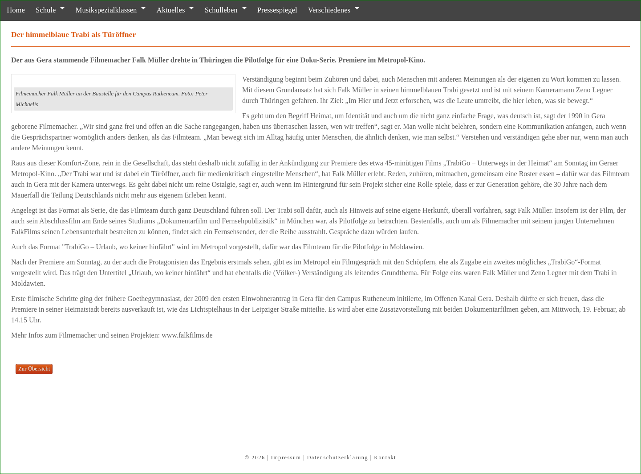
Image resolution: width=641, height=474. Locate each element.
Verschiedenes (306, 10)
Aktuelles (158, 10)
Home (13, 10)
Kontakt (385, 457)
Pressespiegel (258, 10)
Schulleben (205, 10)
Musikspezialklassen (97, 10)
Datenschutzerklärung (337, 457)
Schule (40, 10)
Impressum (286, 457)
